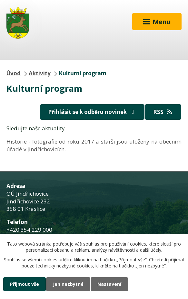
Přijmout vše (24, 284)
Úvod (13, 73)
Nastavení (109, 284)
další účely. (151, 250)
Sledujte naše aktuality (35, 128)
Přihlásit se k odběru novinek (92, 112)
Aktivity (40, 73)
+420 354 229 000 (29, 229)
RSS (163, 112)
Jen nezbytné (68, 284)
